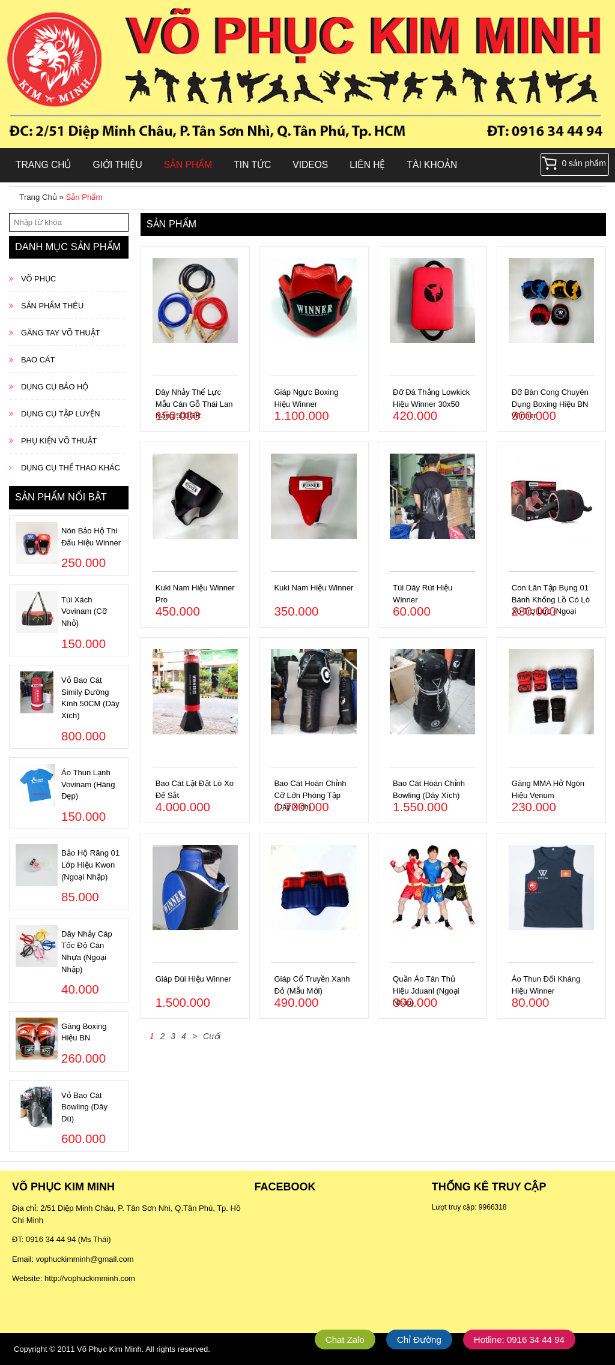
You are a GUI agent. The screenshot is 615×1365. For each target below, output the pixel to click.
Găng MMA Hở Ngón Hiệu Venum (548, 789)
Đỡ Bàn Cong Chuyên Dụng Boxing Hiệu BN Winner (550, 404)
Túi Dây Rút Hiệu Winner (422, 593)
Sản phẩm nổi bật (61, 496)
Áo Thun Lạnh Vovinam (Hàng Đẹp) (88, 784)
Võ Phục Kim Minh (109, 1349)
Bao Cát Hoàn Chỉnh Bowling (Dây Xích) (429, 789)
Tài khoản (432, 165)
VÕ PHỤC (38, 278)
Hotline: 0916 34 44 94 (519, 1339)
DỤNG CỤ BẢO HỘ (54, 386)
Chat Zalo (345, 1339)
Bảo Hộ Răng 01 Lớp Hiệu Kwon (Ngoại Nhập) (90, 864)
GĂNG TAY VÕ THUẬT (60, 332)
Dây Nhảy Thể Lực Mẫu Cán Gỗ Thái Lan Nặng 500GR (194, 404)
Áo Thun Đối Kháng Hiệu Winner (546, 984)
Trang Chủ (43, 165)
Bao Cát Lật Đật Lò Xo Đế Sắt (195, 789)
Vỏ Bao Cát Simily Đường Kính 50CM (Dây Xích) (90, 698)
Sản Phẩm (188, 165)
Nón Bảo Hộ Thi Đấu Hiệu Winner (91, 536)
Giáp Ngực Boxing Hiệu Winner (306, 398)
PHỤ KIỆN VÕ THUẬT (59, 440)
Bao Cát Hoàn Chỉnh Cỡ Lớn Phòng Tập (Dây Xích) (310, 795)
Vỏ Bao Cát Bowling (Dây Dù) (84, 1107)
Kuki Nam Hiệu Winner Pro (195, 593)
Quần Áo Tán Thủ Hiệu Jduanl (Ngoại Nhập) (426, 990)
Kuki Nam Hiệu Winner (313, 587)
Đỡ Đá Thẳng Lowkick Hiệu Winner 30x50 (431, 398)
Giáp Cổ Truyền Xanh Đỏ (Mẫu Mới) (312, 984)
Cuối (211, 1036)
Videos (310, 165)
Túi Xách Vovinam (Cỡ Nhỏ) (84, 611)
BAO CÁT (38, 359)
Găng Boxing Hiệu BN (84, 1032)
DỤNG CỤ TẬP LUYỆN (60, 413)
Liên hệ (367, 165)
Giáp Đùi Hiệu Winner (193, 978)
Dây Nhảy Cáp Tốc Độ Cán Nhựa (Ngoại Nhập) (86, 951)
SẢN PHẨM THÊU (52, 305)
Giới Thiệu (117, 165)
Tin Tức (252, 165)
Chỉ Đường (419, 1339)
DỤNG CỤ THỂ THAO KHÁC (70, 467)
